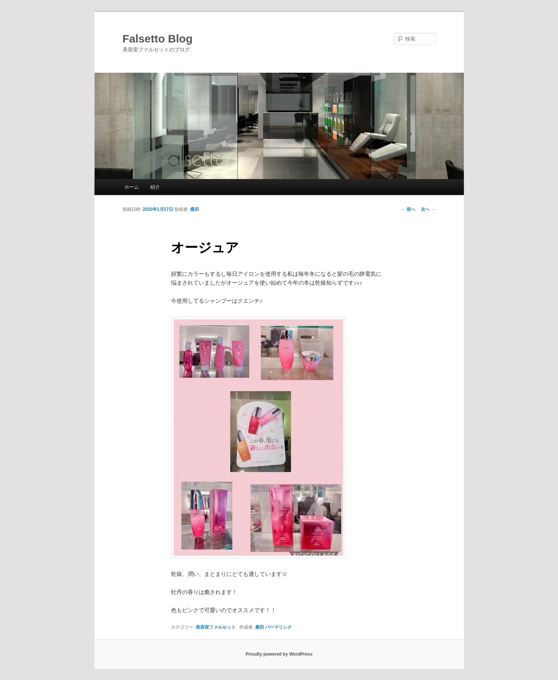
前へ (408, 209)
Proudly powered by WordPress (279, 654)
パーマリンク (278, 627)
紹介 (155, 187)
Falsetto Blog (158, 38)
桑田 (194, 209)
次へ (428, 209)
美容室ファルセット (216, 627)
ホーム (131, 187)
